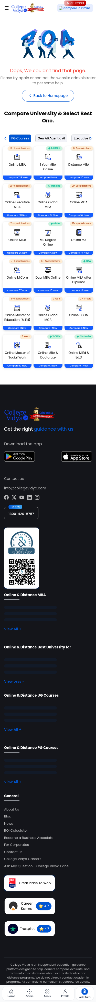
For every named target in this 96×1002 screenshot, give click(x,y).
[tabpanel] (48, 263)
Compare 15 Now (48, 290)
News (8, 823)
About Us (11, 809)
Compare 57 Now (79, 215)
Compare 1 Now (17, 328)
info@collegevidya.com (25, 488)
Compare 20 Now (79, 177)
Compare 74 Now (79, 252)
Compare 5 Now (78, 328)
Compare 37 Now (48, 215)
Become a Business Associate (28, 837)
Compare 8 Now (48, 177)
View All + (13, 629)
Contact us (13, 851)
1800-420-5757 (21, 513)
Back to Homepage (48, 95)
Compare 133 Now (17, 177)
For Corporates (16, 844)
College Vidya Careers (22, 858)
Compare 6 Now (48, 252)
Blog (7, 816)
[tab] (19, 138)
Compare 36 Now (17, 252)
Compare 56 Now (17, 215)
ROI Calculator (16, 830)
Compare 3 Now (48, 365)
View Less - (14, 681)
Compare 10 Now (79, 290)
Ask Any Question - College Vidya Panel (36, 866)
